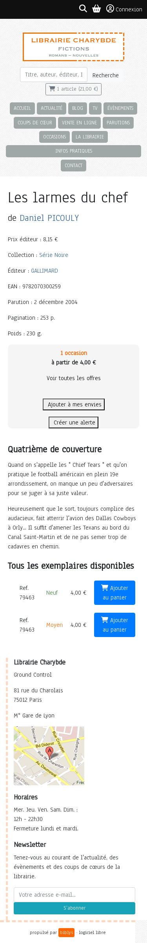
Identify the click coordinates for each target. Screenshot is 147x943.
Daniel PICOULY (49, 218)
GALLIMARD (44, 271)
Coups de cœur (35, 122)
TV (95, 108)
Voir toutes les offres (74, 378)
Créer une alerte (73, 422)
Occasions (54, 136)
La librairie (90, 136)
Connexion (124, 9)
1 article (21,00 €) (73, 89)
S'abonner (74, 908)
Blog (77, 108)
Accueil (22, 108)
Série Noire (53, 255)
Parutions (118, 122)
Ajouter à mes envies (74, 404)
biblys (66, 932)
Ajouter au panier (114, 592)
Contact (73, 165)
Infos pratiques (73, 150)
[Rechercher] (54, 74)
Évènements (120, 108)
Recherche (106, 75)
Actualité (51, 108)
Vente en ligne (79, 122)
